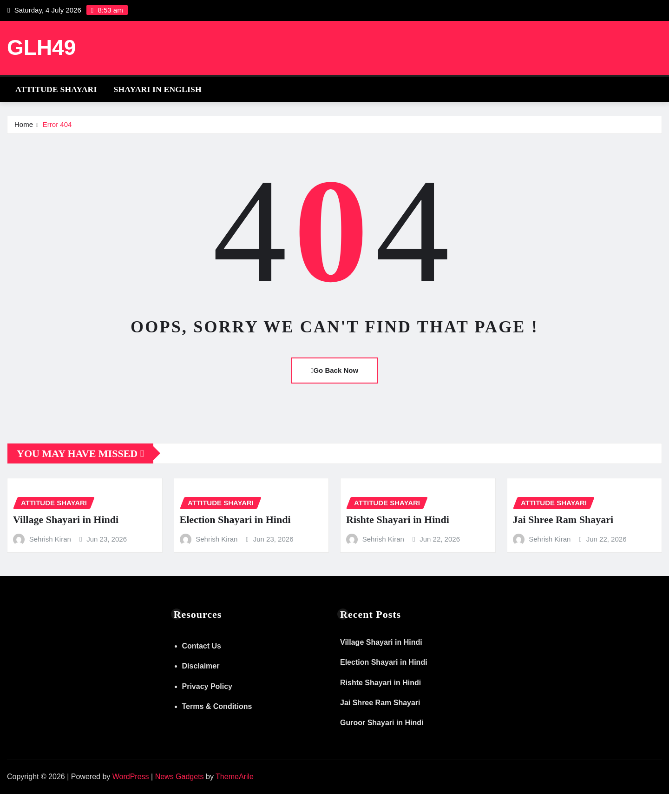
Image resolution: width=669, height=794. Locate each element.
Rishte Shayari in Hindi (397, 519)
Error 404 (57, 124)
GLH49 (41, 47)
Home (23, 124)
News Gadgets (179, 777)
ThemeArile (235, 777)
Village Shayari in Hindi (65, 519)
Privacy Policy (207, 686)
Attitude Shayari (56, 89)
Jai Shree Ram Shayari (563, 519)
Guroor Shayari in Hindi (382, 723)
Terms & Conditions (217, 706)
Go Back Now (334, 370)
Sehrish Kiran (50, 539)
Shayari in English (157, 89)
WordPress (130, 777)
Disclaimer (201, 666)
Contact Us (201, 646)
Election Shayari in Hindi (235, 519)
